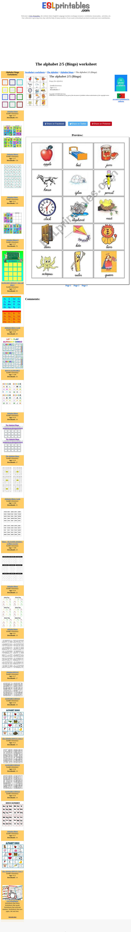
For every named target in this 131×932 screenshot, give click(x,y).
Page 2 (76, 285)
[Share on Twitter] (78, 124)
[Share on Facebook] (54, 124)
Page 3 (84, 285)
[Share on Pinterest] (101, 124)
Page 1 (68, 285)
